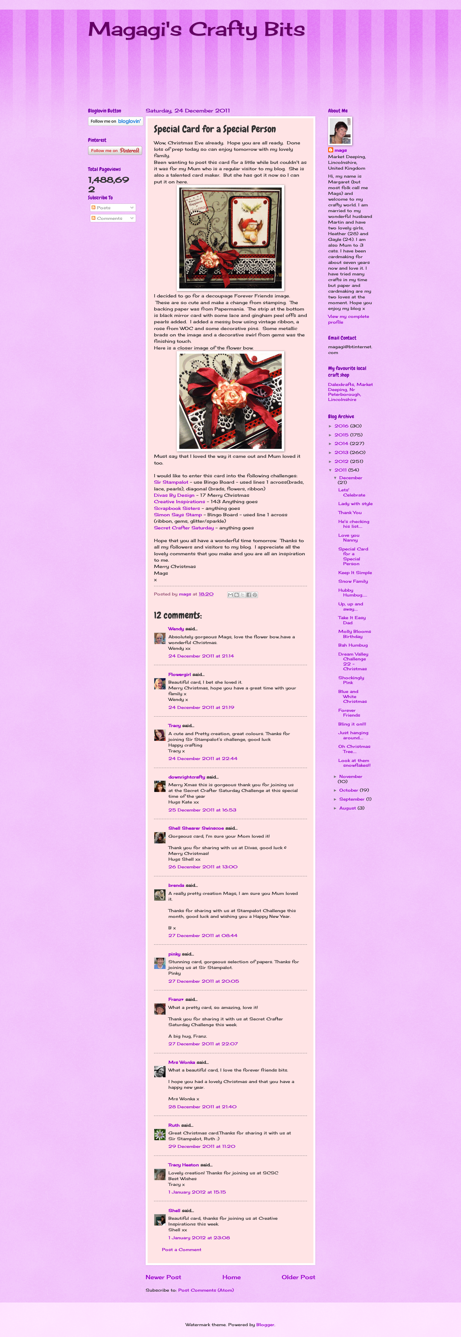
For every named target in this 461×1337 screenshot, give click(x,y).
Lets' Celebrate (351, 492)
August (348, 808)
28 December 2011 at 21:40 (202, 1106)
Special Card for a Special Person (353, 556)
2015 (342, 434)
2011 (341, 470)
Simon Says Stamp (178, 514)
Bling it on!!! (352, 723)
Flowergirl (179, 674)
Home (231, 1276)
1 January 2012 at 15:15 (197, 1192)
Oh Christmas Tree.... (354, 749)
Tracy (174, 725)
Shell (174, 1210)
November (350, 776)
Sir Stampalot (171, 482)
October (349, 790)
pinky (174, 954)
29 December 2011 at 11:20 (201, 1146)
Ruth (174, 1125)
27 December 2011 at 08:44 (203, 935)
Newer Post (163, 1276)
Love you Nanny (349, 537)
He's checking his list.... (353, 524)
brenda (176, 885)
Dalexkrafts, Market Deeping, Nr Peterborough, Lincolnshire (350, 392)
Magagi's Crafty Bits (196, 28)
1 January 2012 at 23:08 (199, 1237)
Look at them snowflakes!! (354, 763)
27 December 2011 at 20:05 (203, 981)
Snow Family (353, 581)
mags (341, 150)
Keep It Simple (355, 572)
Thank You (350, 512)
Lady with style (355, 503)
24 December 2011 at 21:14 (201, 655)
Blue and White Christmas (352, 696)
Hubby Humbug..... (352, 592)
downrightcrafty (186, 777)
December (350, 477)
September (352, 799)
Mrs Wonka (181, 1062)
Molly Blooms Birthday (354, 634)
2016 (342, 425)
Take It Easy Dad (352, 620)
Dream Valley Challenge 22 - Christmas (353, 661)
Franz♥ (176, 999)
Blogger (265, 1324)
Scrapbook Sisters (177, 508)
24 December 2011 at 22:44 (203, 758)
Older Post (298, 1276)
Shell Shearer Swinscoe (196, 828)
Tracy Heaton (183, 1164)
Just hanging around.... (353, 735)
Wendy (176, 628)
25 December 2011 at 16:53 (202, 809)
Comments (107, 218)
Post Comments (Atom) (206, 1290)
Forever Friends (349, 713)
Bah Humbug (353, 645)
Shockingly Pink (351, 680)
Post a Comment (181, 1249)
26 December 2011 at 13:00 (203, 866)
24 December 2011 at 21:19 (201, 707)
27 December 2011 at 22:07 (203, 1043)
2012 (342, 461)
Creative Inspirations (179, 501)
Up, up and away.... (350, 606)
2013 (342, 452)
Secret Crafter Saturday (184, 527)
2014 (342, 443)
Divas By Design (174, 495)
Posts (101, 207)
